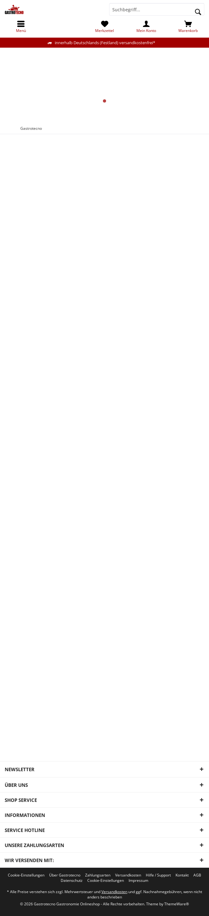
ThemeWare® (176, 904)
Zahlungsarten (97, 875)
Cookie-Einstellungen (26, 875)
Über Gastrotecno (64, 875)
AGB (197, 875)
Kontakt (182, 875)
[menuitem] (188, 27)
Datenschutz (72, 880)
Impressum (138, 880)
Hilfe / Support (158, 875)
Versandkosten (128, 875)
